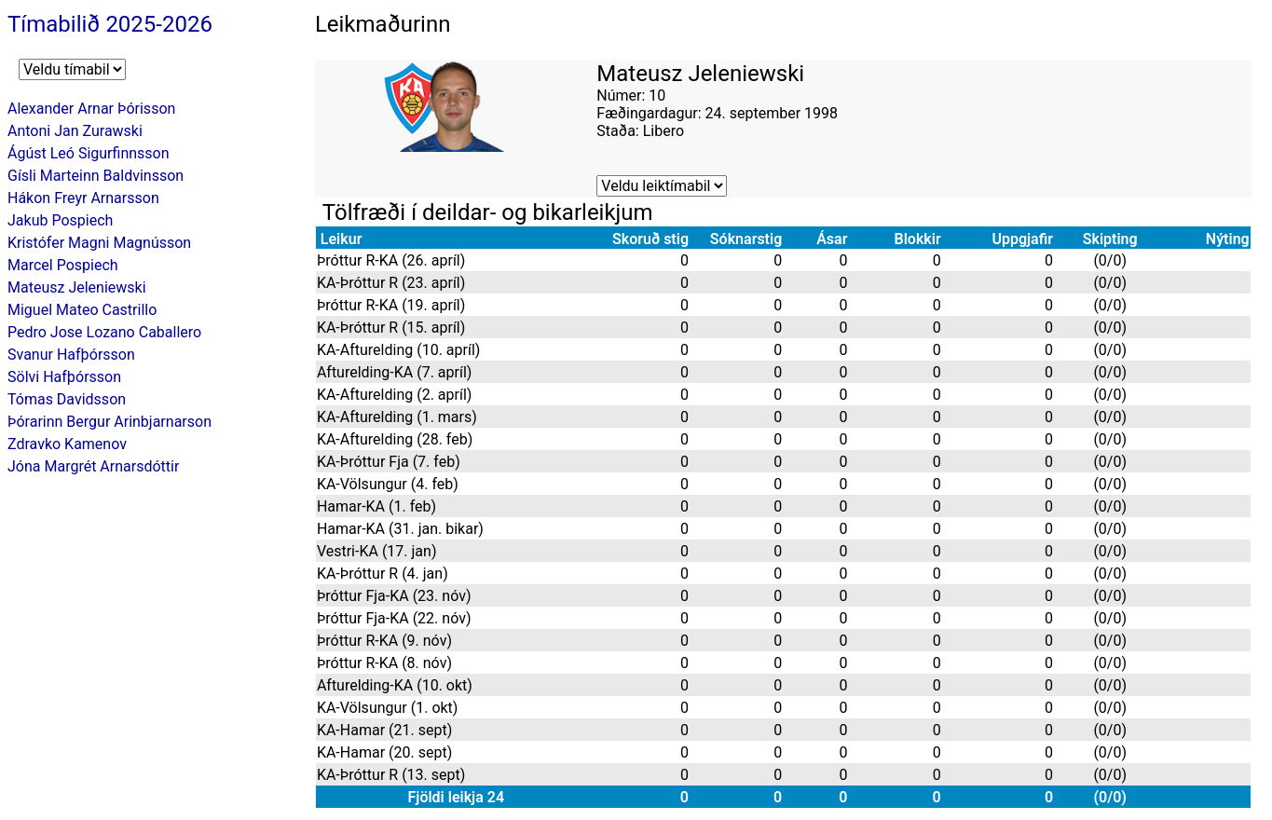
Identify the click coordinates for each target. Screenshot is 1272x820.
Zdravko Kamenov (67, 444)
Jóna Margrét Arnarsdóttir (93, 466)
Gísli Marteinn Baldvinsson (95, 175)
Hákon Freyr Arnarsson (83, 198)
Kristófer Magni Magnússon (99, 243)
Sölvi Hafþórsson (64, 377)
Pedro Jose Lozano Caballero (104, 332)
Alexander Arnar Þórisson (91, 108)
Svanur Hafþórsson (71, 354)
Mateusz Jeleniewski (76, 287)
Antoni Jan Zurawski (75, 131)
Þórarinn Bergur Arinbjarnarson (109, 421)
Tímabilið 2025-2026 (109, 24)
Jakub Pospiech (60, 220)
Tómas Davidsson (66, 399)
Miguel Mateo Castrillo (82, 310)
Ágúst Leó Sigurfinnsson (88, 153)
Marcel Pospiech (62, 265)
